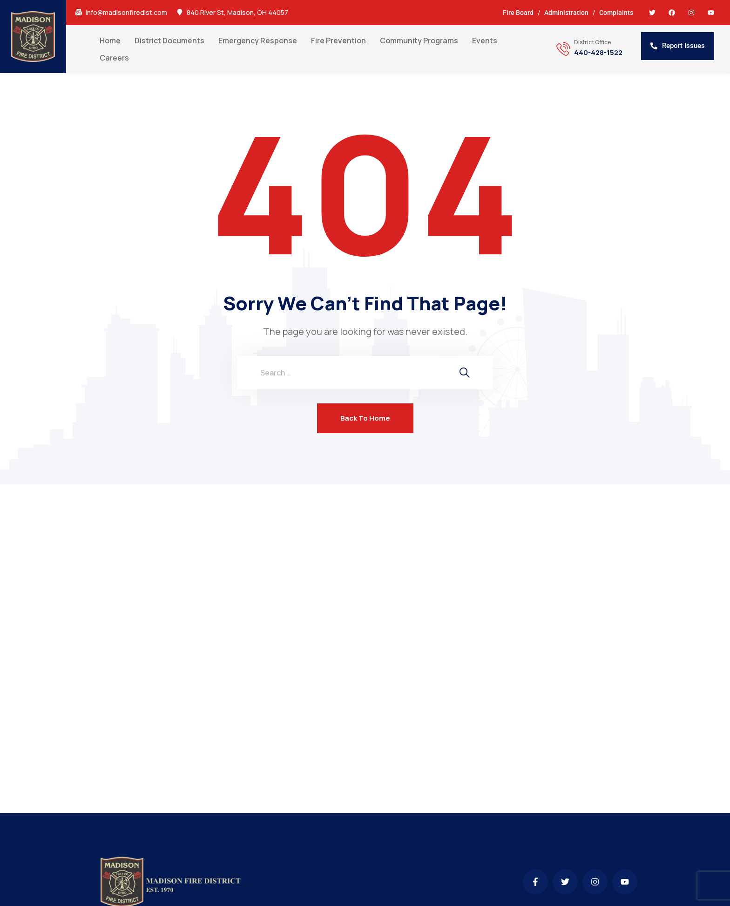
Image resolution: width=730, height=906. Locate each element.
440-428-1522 (598, 52)
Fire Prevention (338, 40)
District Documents (169, 40)
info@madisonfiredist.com (126, 12)
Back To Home (365, 418)
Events (484, 40)
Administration (566, 12)
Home (110, 40)
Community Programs (419, 40)
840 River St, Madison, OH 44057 (237, 12)
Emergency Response (257, 40)
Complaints (616, 12)
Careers (114, 58)
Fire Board (518, 12)
